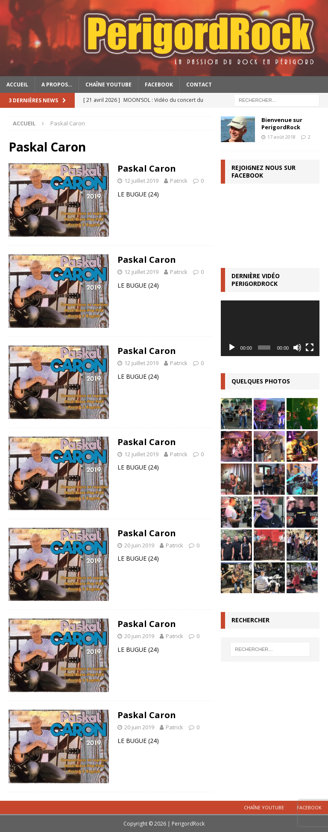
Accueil (17, 84)
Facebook (159, 84)
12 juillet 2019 (141, 180)
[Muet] (297, 347)
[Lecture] (232, 347)
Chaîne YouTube (108, 84)
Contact (199, 84)
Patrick (178, 180)
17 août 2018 (281, 137)
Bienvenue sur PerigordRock (281, 123)
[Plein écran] (309, 347)
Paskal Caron (146, 168)
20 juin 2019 (139, 545)
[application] (270, 328)
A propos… (56, 84)
